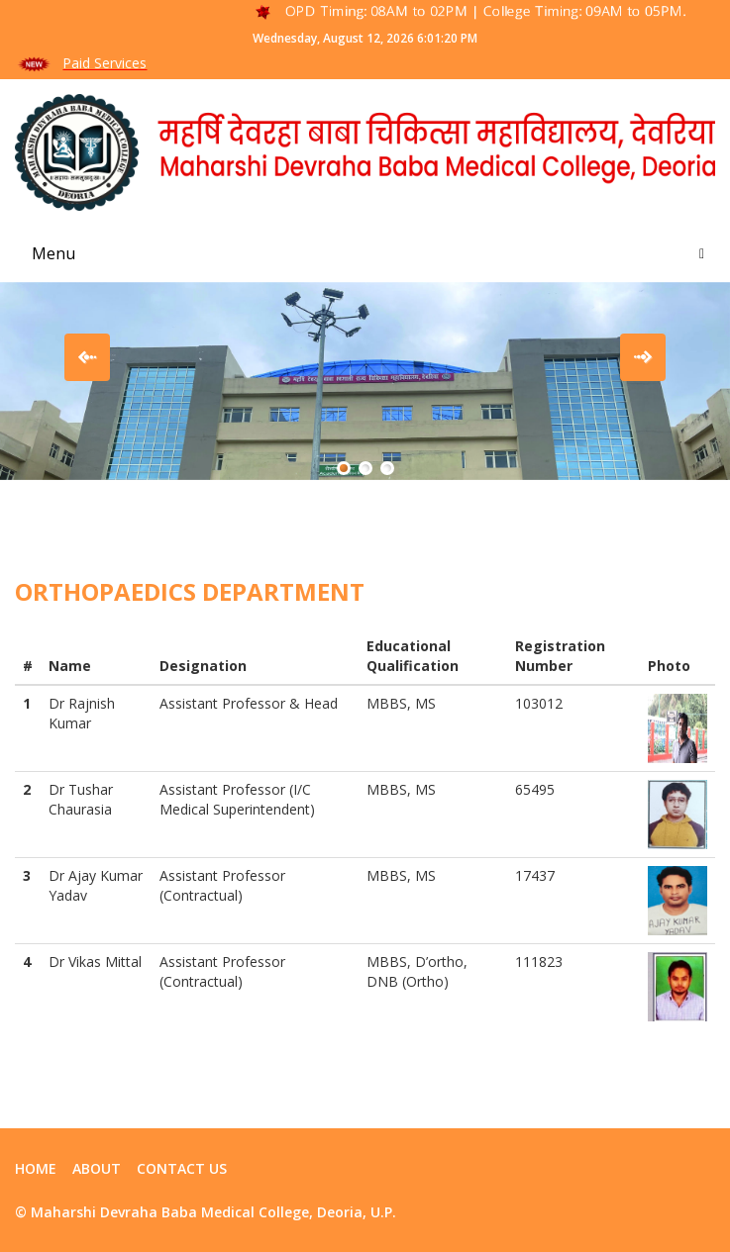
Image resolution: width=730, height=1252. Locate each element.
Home (35, 1168)
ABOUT (96, 1168)
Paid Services (104, 62)
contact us (182, 1168)
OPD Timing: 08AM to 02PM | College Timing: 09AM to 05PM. (490, 10)
